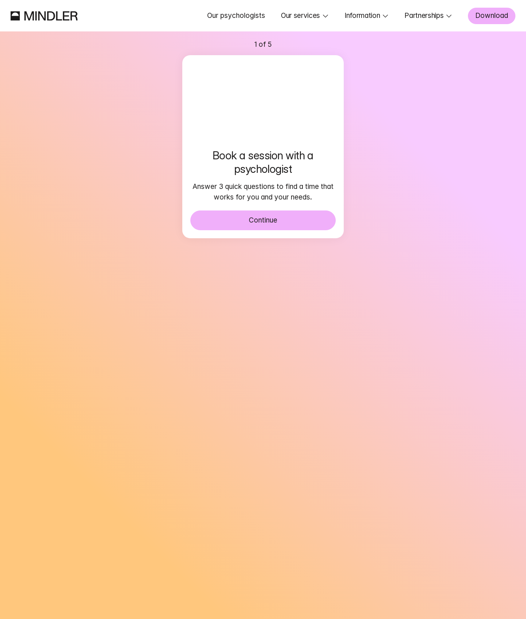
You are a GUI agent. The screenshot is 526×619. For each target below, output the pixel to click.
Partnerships (423, 15)
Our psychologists (236, 15)
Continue (263, 220)
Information (362, 15)
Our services (300, 15)
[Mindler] (44, 15)
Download (491, 15)
